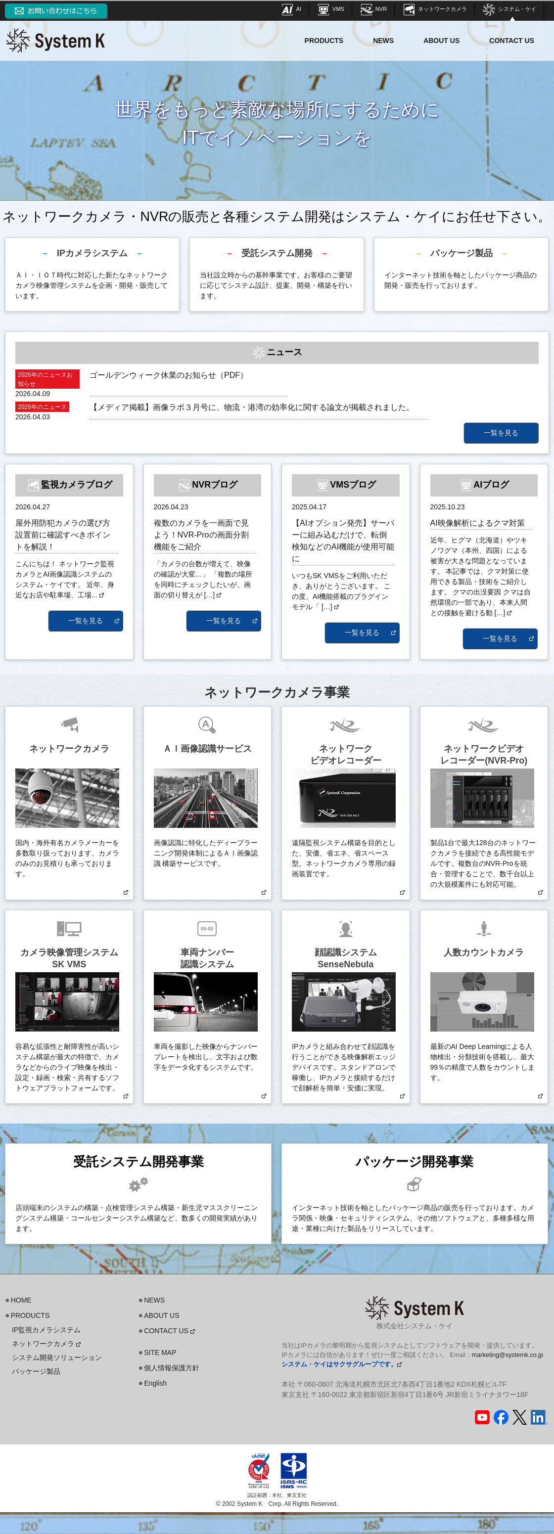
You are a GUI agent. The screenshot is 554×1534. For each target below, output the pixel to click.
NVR (373, 9)
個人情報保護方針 (171, 1368)
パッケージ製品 (36, 1371)
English (155, 1383)
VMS (330, 9)
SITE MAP (160, 1352)
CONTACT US (511, 41)
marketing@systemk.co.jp (507, 1355)
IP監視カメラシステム (46, 1330)
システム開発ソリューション (57, 1357)
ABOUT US (441, 41)
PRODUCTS (324, 41)
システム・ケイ (509, 9)
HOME (21, 1300)
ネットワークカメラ (434, 9)
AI (290, 9)
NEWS (383, 41)
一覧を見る (501, 433)
